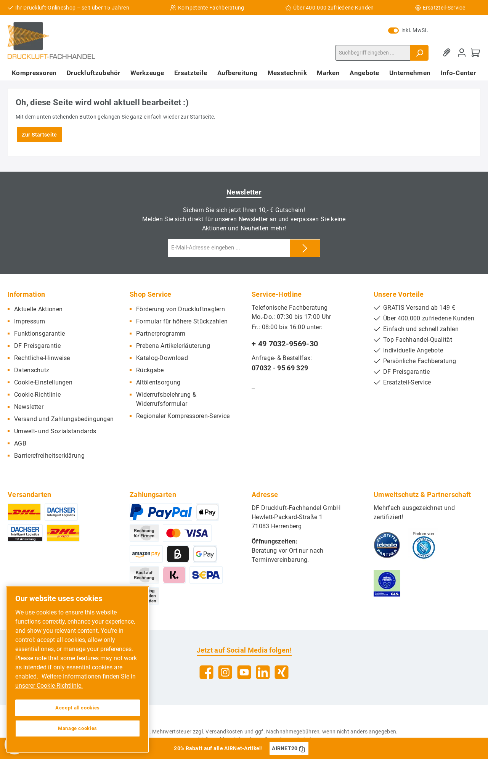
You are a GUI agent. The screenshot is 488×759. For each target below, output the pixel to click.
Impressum (29, 321)
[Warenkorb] (475, 53)
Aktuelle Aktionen (38, 309)
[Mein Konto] (462, 53)
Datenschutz (31, 370)
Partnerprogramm (161, 333)
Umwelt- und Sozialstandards (55, 431)
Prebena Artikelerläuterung (173, 345)
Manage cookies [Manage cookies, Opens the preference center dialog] (77, 728)
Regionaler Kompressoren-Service (183, 416)
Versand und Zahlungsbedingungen (64, 419)
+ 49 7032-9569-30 (285, 343)
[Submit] (305, 248)
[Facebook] (206, 672)
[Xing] (281, 672)
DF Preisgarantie (37, 345)
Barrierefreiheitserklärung (49, 455)
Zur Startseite (39, 135)
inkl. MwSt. (408, 30)
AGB (20, 443)
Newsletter (28, 406)
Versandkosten (224, 731)
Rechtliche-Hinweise (42, 358)
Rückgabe (150, 370)
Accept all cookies (77, 708)
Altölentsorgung (158, 382)
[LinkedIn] (262, 672)
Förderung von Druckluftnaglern (180, 309)
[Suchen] (419, 53)
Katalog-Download (162, 358)
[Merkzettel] (448, 53)
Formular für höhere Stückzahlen (182, 321)
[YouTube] (244, 672)
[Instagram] (225, 672)
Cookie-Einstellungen (43, 382)
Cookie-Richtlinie (37, 394)
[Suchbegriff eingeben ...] (373, 53)
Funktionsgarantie (39, 333)
